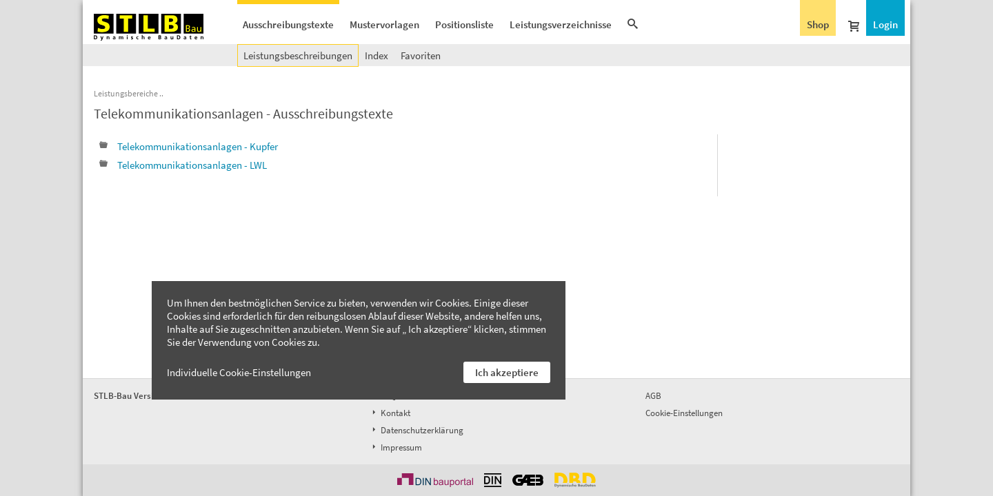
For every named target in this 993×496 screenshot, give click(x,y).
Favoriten (421, 55)
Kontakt (390, 413)
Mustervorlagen (384, 24)
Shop (818, 24)
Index (376, 55)
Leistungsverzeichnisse (561, 24)
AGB (653, 396)
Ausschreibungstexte (288, 24)
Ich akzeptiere (507, 372)
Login (885, 24)
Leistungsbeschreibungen (297, 55)
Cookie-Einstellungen (684, 413)
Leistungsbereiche (126, 93)
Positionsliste (464, 24)
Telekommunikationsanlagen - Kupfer (188, 146)
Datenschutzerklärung (416, 430)
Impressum (396, 447)
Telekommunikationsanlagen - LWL (183, 165)
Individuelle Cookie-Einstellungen (239, 372)
